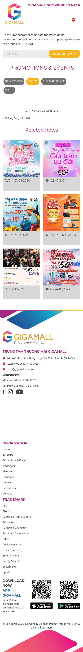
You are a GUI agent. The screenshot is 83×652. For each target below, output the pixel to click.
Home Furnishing (12, 550)
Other (6, 539)
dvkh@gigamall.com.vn (20, 369)
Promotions (14, 81)
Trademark (9, 466)
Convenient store (12, 544)
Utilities (7, 482)
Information (15, 443)
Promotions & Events (41, 68)
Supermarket (10, 566)
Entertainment (11, 555)
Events (33, 81)
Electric (7, 511)
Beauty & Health (12, 561)
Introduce (8, 454)
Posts (9, 90)
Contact (7, 493)
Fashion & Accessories (16, 533)
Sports (6, 572)
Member (7, 471)
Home (6, 449)
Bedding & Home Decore (17, 516)
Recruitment (10, 488)
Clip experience (54, 81)
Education (8, 522)
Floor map (8, 477)
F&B (5, 505)
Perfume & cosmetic (14, 528)
